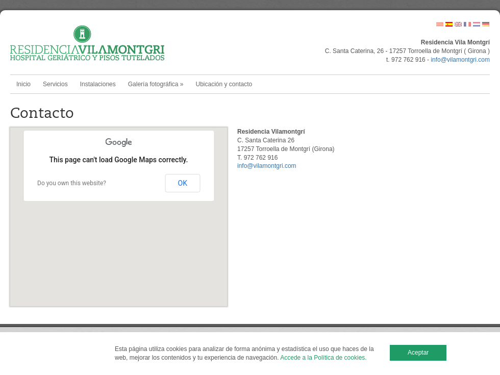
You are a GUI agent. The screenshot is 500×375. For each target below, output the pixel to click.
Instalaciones (98, 84)
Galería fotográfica (156, 84)
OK (182, 183)
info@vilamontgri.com (460, 59)
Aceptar (418, 352)
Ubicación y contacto (223, 84)
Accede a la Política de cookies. (323, 357)
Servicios (55, 84)
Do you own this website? (71, 183)
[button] (119, 207)
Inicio (23, 84)
